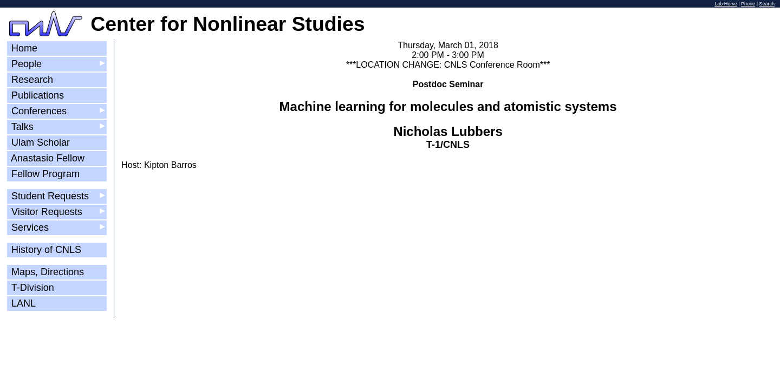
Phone (748, 3)
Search (767, 3)
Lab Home (725, 3)
